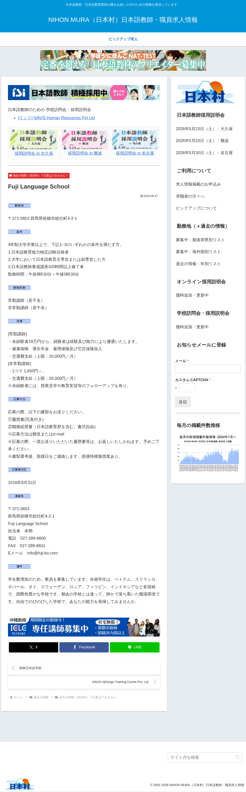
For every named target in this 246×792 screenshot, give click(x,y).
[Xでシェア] (33, 647)
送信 (183, 402)
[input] (205, 758)
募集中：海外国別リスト (198, 251)
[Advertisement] (123, 726)
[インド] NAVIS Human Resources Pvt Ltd (56, 118)
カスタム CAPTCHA (193, 380)
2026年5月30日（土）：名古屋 (204, 152)
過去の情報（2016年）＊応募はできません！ (38, 175)
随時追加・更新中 (192, 295)
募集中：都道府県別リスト (200, 240)
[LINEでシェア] (134, 647)
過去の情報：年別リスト (198, 263)
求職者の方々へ (190, 196)
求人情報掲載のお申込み (198, 184)
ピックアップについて (196, 208)
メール (181, 361)
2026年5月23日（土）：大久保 (204, 129)
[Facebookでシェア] (84, 647)
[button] (238, 757)
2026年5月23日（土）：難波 (202, 140)
